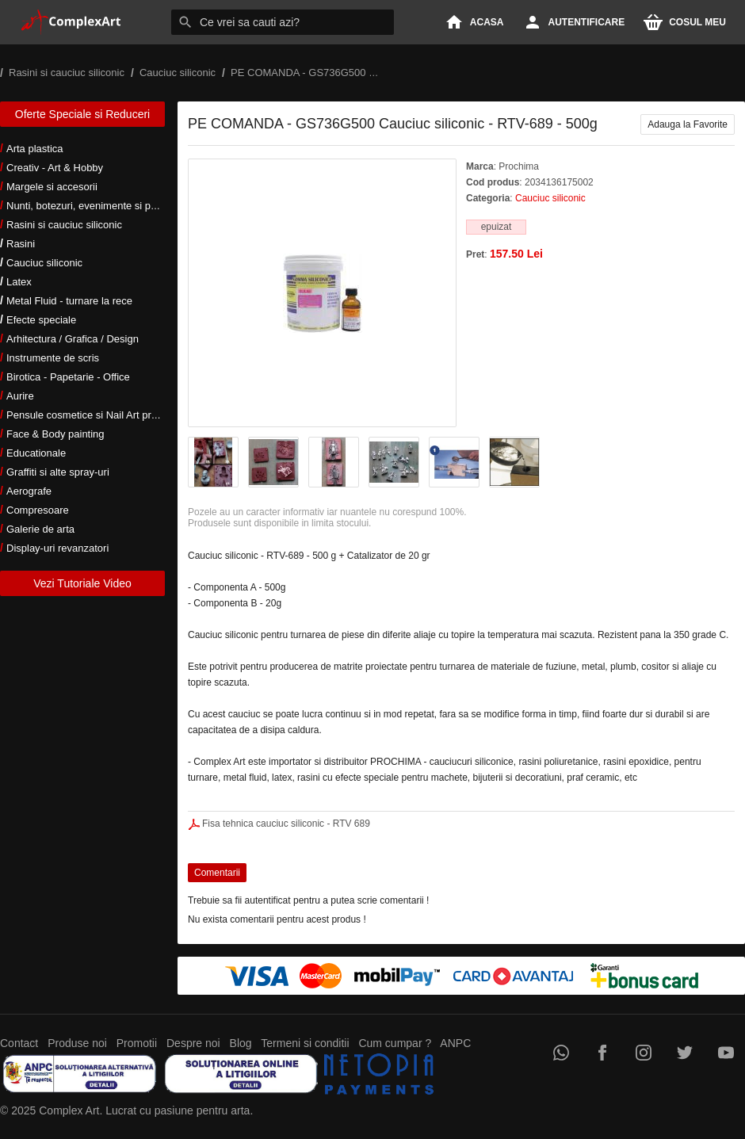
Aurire (20, 396)
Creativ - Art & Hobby (54, 168)
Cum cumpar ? (394, 1043)
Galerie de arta (40, 529)
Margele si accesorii (51, 187)
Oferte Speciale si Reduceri (82, 114)
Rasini (20, 244)
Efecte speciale (41, 320)
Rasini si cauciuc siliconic (64, 225)
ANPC (455, 1043)
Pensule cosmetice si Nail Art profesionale (102, 415)
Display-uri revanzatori (57, 548)
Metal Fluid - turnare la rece (69, 301)
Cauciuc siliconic (44, 263)
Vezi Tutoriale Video (82, 583)
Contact (19, 1043)
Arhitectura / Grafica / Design (72, 339)
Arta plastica (34, 149)
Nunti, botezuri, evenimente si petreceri (95, 206)
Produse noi (77, 1043)
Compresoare (37, 510)
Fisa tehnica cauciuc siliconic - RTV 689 (286, 823)
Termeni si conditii (305, 1043)
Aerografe (29, 491)
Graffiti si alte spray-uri (57, 472)
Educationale (36, 453)
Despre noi (193, 1043)
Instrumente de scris (52, 358)
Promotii (137, 1043)
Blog (241, 1043)
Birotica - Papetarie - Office (68, 377)
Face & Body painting (55, 434)
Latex (19, 282)
